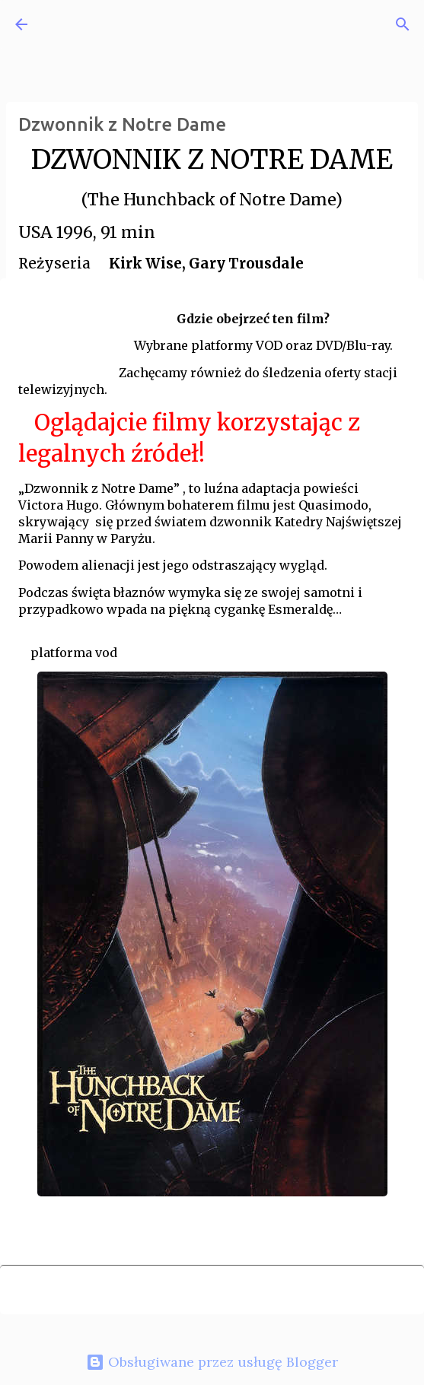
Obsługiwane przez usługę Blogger (212, 1362)
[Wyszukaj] (403, 24)
